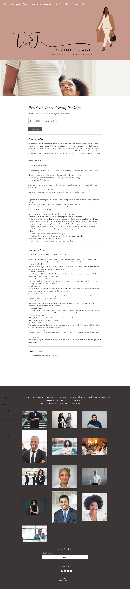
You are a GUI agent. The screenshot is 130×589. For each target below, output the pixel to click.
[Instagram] (65, 571)
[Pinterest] (71, 571)
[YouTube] (68, 571)
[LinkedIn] (62, 571)
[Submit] (65, 557)
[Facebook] (59, 571)
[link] (35, 129)
